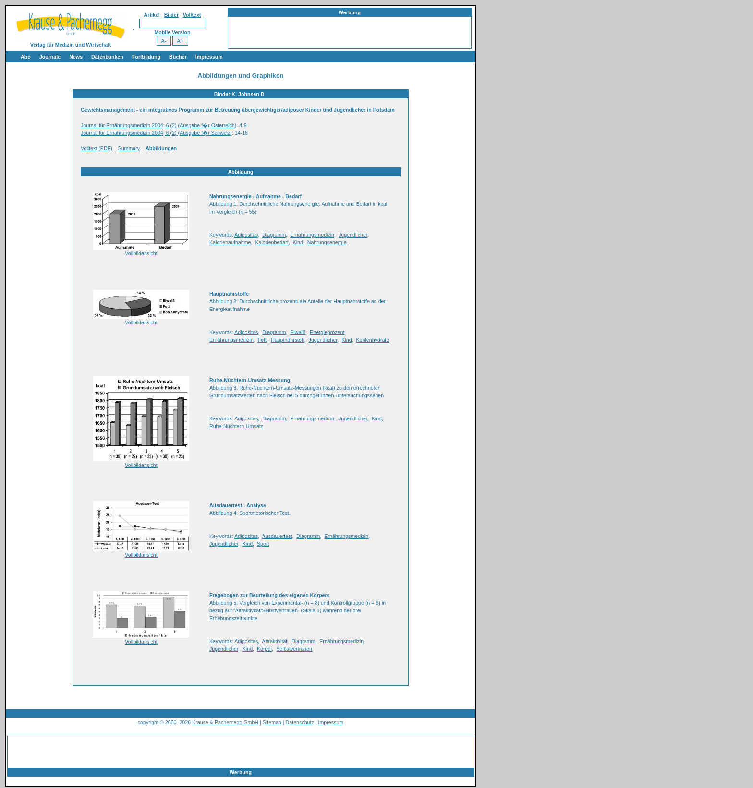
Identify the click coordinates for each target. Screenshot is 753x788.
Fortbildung (146, 57)
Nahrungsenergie (327, 242)
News (76, 57)
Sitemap (272, 722)
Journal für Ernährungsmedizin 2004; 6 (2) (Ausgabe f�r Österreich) (158, 125)
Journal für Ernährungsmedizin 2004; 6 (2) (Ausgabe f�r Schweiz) (156, 133)
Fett (262, 340)
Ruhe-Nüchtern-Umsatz (236, 426)
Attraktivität (275, 641)
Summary (129, 148)
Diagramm (274, 235)
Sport (263, 544)
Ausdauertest (277, 536)
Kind (298, 242)
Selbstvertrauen (294, 649)
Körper (264, 649)
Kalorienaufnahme (230, 242)
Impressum (209, 57)
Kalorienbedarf (271, 242)
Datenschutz (300, 722)
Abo (26, 57)
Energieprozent (327, 332)
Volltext (192, 15)
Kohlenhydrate (372, 340)
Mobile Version (172, 32)
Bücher (178, 57)
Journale (50, 57)
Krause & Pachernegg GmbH (225, 722)
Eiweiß (297, 332)
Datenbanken (107, 57)
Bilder (171, 15)
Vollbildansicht (141, 253)
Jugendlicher (353, 235)
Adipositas (246, 235)
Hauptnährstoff (287, 340)
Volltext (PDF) (96, 148)
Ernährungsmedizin (312, 235)
